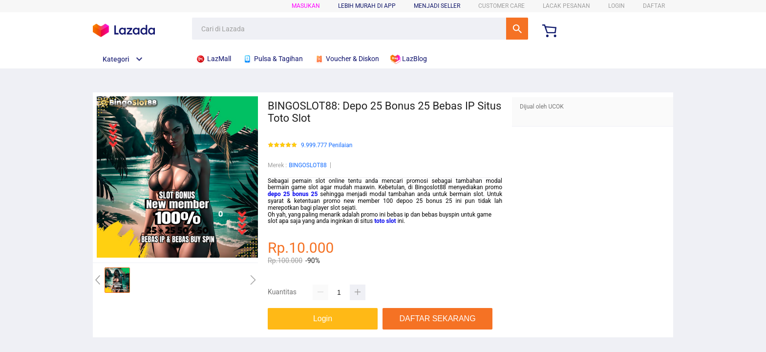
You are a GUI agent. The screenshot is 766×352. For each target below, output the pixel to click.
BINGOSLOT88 (308, 165)
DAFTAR (654, 5)
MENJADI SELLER (437, 5)
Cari (517, 29)
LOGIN (616, 5)
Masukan (306, 5)
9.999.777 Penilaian (326, 145)
